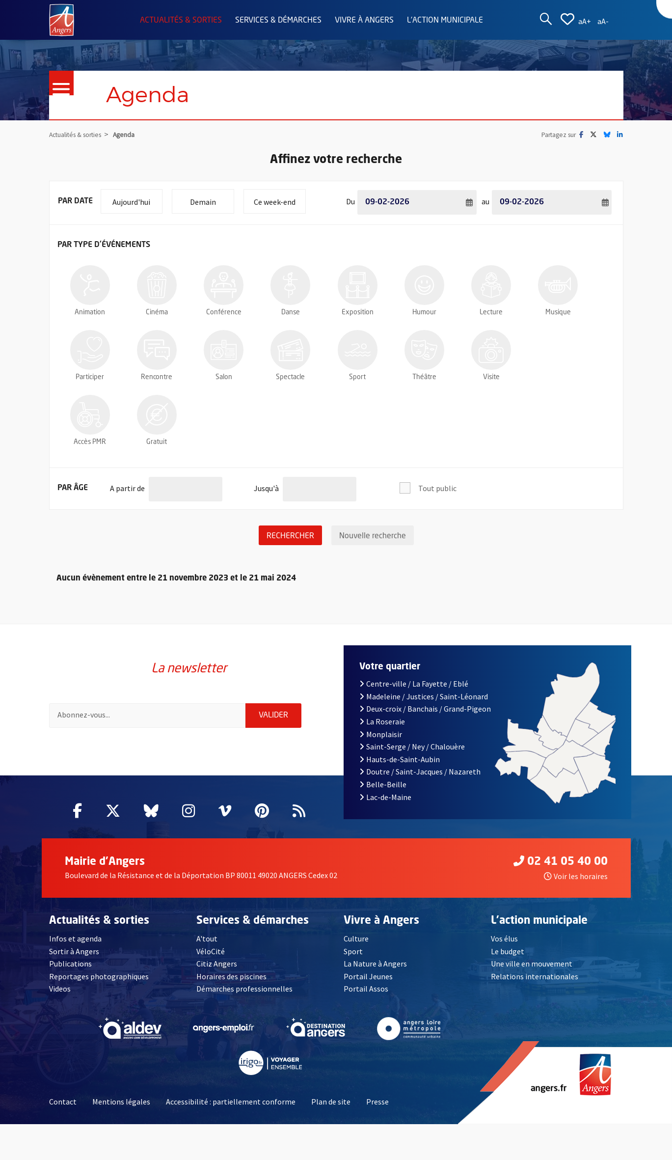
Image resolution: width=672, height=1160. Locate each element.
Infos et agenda (75, 938)
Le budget (507, 951)
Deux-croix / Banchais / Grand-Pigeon (425, 709)
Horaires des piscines (231, 976)
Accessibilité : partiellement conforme (231, 1101)
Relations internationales (534, 976)
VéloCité (210, 951)
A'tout (206, 938)
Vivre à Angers (364, 21)
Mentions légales (121, 1101)
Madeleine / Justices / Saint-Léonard (423, 696)
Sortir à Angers (74, 951)
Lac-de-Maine (385, 797)
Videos (60, 989)
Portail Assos (366, 989)
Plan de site (330, 1101)
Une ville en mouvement (531, 963)
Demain (211, 198)
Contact (63, 1101)
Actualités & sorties (181, 21)
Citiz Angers (216, 963)
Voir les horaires (576, 876)
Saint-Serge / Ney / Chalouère (412, 746)
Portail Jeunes (368, 976)
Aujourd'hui (137, 198)
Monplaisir (380, 734)
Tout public (437, 488)
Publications (70, 963)
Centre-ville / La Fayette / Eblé (413, 684)
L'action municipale (445, 21)
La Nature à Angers (375, 963)
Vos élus (504, 938)
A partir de (127, 484)
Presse (377, 1101)
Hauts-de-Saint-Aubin (399, 759)
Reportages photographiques (99, 976)
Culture (356, 938)
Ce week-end (279, 198)
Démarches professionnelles (244, 989)
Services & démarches (278, 21)
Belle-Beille (382, 784)
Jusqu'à (266, 484)
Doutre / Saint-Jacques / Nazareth (419, 771)
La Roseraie (382, 721)
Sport (353, 951)
